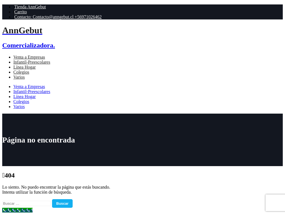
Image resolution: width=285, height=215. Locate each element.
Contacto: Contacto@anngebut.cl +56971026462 (58, 16)
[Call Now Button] (17, 210)
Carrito (20, 11)
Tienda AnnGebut (30, 6)
